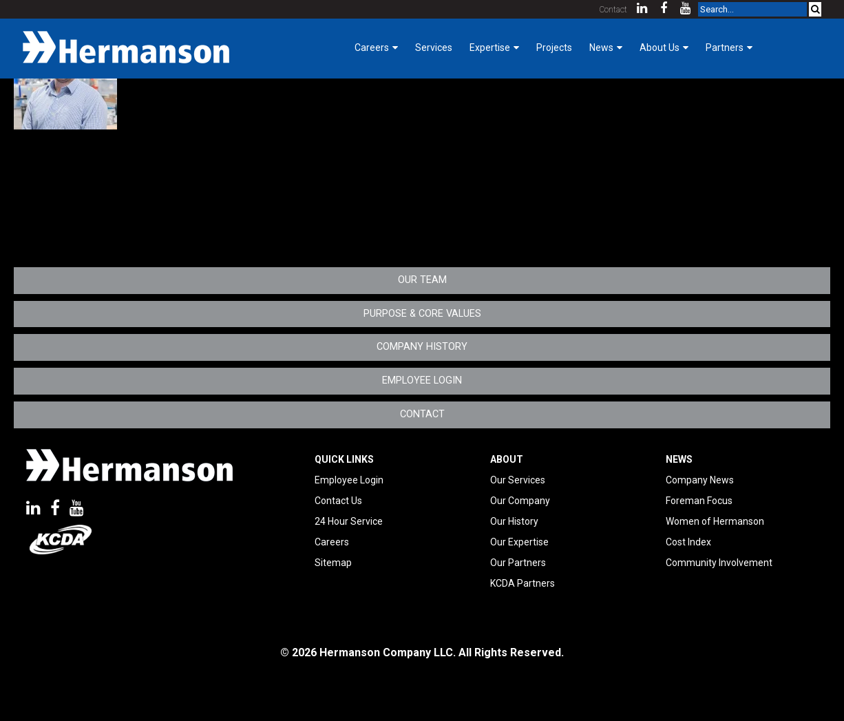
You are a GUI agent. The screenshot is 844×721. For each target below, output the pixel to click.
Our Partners (518, 562)
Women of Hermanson (715, 521)
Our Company (520, 500)
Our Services (517, 479)
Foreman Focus (699, 500)
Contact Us (338, 500)
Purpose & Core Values (422, 314)
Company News (700, 479)
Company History (422, 347)
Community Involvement (719, 562)
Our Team (422, 280)
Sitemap (333, 562)
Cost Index (688, 541)
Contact (613, 9)
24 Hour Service (349, 521)
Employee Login (422, 380)
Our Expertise (519, 541)
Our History (514, 521)
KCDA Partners (522, 583)
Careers (332, 541)
